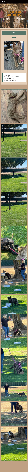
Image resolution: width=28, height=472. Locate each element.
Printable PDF (15, 76)
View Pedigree (7, 76)
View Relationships (9, 78)
